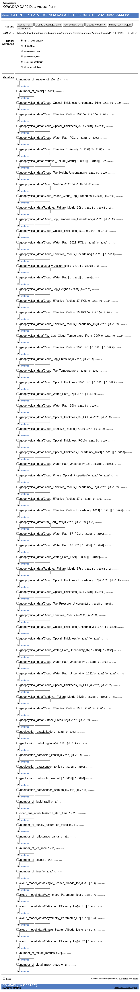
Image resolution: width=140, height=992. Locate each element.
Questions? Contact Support (125, 988)
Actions (9, 26)
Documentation (11, 988)
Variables (8, 77)
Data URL (8, 32)
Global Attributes (8, 42)
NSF (120, 978)
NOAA (135, 978)
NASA (125, 978)
